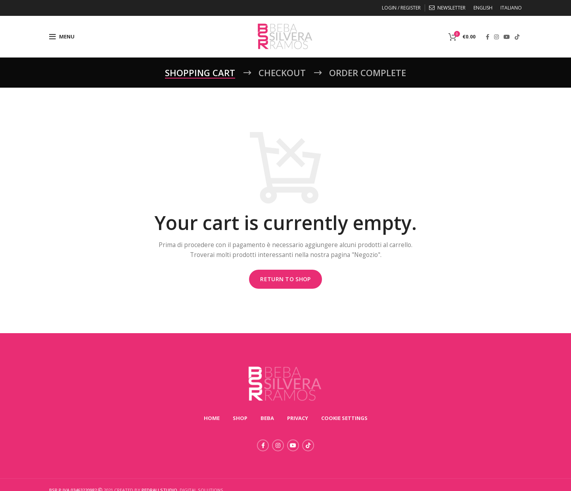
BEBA (267, 418)
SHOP (240, 418)
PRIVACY (297, 418)
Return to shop (285, 279)
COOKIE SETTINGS (344, 418)
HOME (212, 418)
